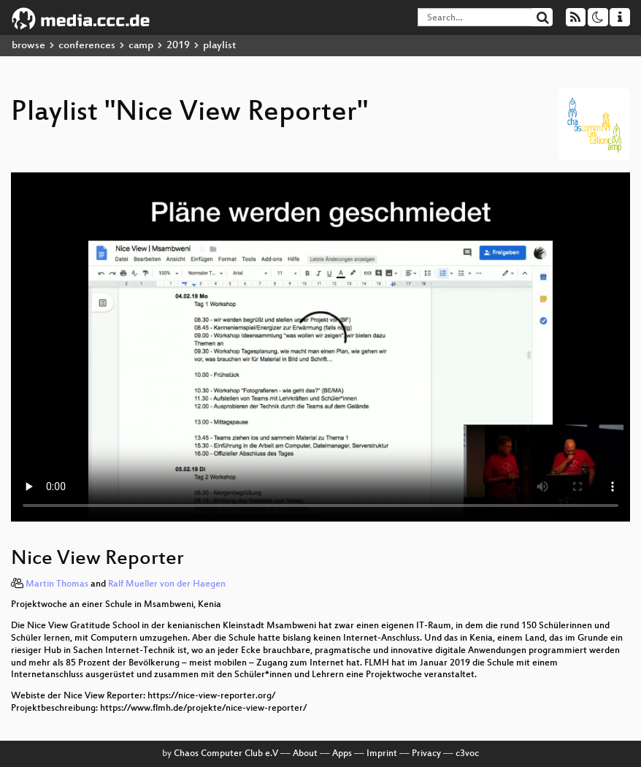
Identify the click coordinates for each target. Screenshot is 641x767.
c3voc (467, 754)
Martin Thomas (57, 584)
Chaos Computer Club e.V (226, 754)
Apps (342, 754)
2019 (178, 45)
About (305, 754)
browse (28, 45)
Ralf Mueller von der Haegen (167, 584)
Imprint (381, 754)
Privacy (426, 754)
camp (140, 45)
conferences (86, 45)
